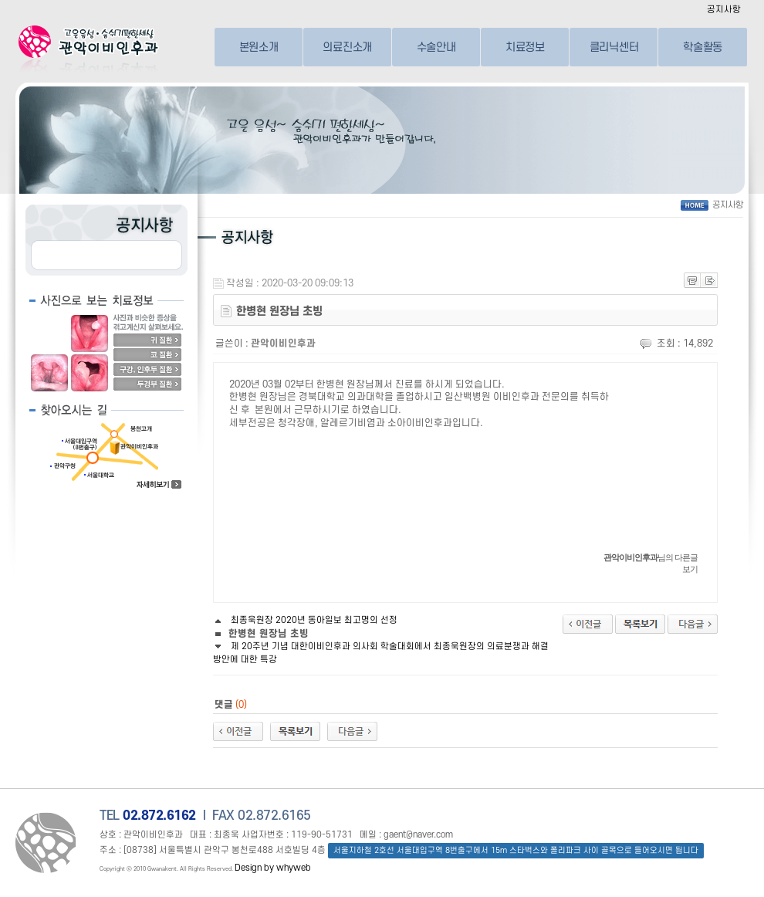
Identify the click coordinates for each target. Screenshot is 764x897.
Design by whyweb (273, 868)
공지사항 (724, 10)
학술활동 (702, 47)
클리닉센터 (614, 47)
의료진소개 (347, 47)
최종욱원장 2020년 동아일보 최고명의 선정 (305, 620)
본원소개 (259, 47)
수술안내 (436, 47)
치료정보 (525, 47)
